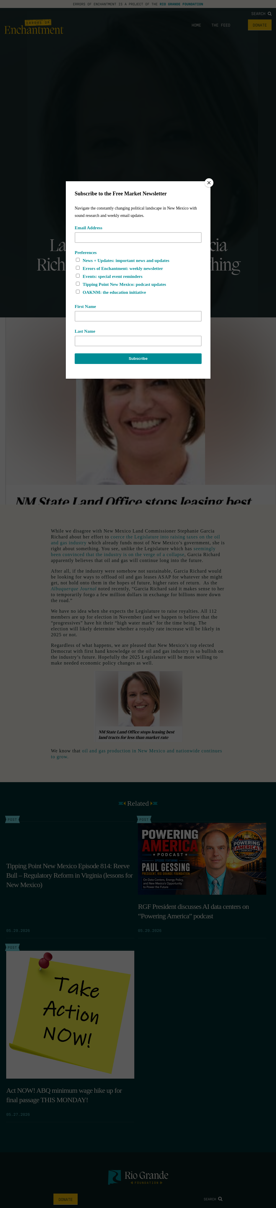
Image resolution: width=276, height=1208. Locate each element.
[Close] (209, 182)
